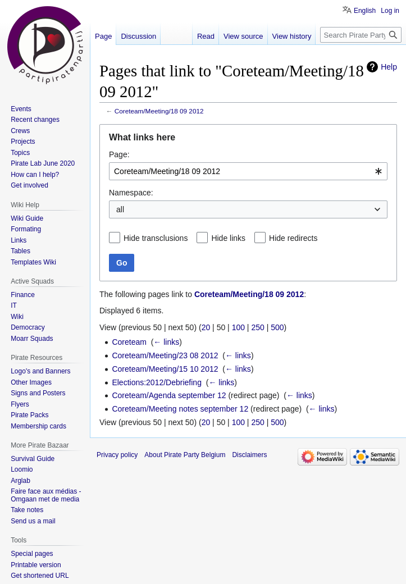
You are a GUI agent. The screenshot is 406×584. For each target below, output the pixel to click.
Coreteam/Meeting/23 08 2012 (165, 355)
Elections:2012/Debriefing (157, 382)
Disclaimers (249, 455)
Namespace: (131, 192)
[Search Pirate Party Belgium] (361, 35)
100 (238, 327)
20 (206, 327)
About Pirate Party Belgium (184, 455)
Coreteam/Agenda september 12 (169, 395)
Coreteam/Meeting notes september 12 (180, 408)
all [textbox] (120, 209)
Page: (119, 154)
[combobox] (248, 171)
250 (257, 327)
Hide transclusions (156, 238)
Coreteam (129, 341)
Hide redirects (293, 238)
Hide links (228, 238)
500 (277, 327)
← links (166, 341)
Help (389, 66)
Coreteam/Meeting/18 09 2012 (159, 111)
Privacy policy (117, 455)
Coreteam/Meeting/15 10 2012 (165, 368)
